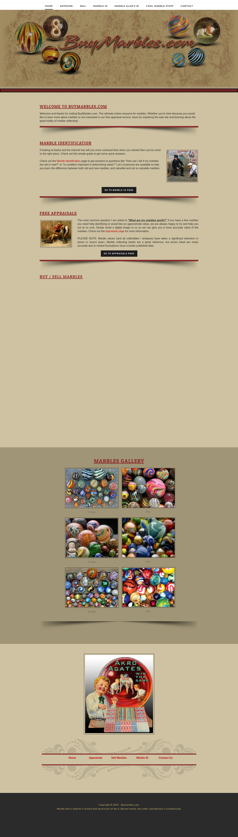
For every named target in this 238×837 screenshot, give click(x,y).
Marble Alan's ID (127, 6)
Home (49, 6)
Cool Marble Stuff (160, 6)
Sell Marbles (119, 757)
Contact (187, 6)
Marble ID (100, 6)
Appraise (66, 6)
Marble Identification (68, 161)
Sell (83, 6)
